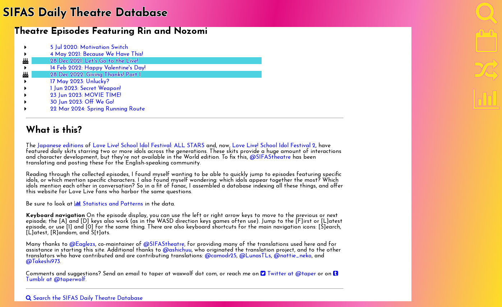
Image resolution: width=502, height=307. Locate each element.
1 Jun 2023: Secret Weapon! (85, 88)
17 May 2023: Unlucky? (79, 82)
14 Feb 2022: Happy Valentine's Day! (98, 68)
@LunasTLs (255, 256)
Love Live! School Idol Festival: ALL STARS (148, 146)
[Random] (486, 73)
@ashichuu (177, 250)
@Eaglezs (82, 244)
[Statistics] (486, 101)
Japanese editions (60, 146)
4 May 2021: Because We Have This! (96, 54)
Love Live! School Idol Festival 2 (274, 146)
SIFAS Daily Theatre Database (85, 13)
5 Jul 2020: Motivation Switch (89, 47)
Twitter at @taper (288, 274)
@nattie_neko (293, 256)
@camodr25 (220, 256)
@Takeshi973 (43, 262)
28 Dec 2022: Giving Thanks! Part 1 (95, 75)
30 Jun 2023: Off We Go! (82, 102)
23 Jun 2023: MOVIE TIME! (85, 95)
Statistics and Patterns (108, 204)
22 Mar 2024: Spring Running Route (97, 109)
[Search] (486, 14)
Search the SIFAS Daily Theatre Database (84, 298)
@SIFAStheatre (270, 157)
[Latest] (486, 43)
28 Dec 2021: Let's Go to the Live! (94, 61)
